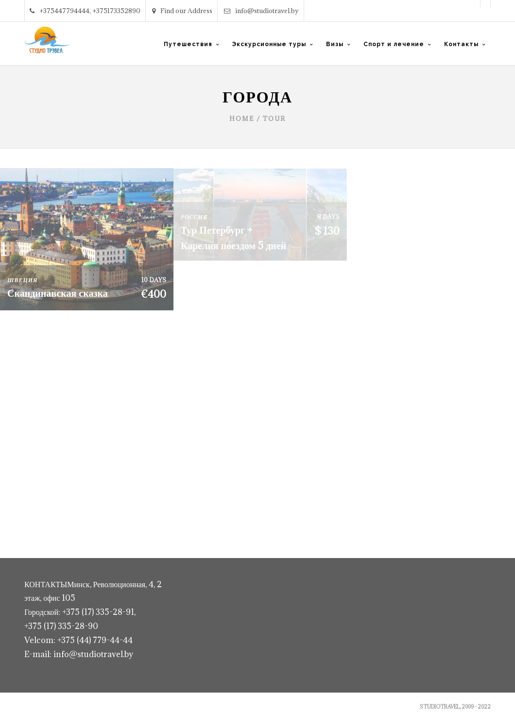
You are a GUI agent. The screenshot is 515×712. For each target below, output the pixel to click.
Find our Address (182, 10)
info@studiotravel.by (261, 10)
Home (241, 118)
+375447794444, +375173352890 (85, 10)
